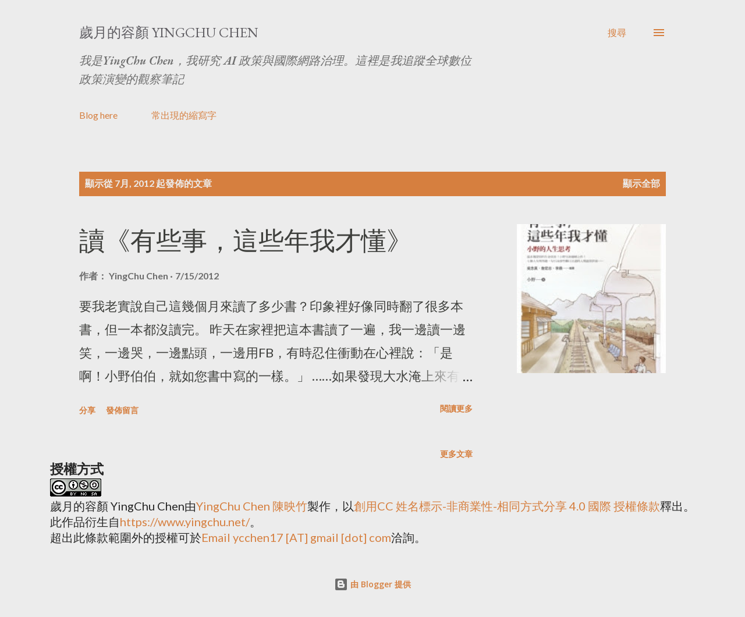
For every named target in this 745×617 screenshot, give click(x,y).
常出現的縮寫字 (184, 114)
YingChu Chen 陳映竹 (251, 506)
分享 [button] (87, 410)
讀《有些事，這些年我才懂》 (245, 240)
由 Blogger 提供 (372, 584)
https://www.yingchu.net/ (185, 522)
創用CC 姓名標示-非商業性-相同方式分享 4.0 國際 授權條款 (507, 506)
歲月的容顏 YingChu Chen (168, 32)
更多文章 (456, 454)
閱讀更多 (456, 408)
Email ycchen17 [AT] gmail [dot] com (296, 537)
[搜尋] (617, 33)
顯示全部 (641, 183)
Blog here (98, 114)
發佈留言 (122, 410)
